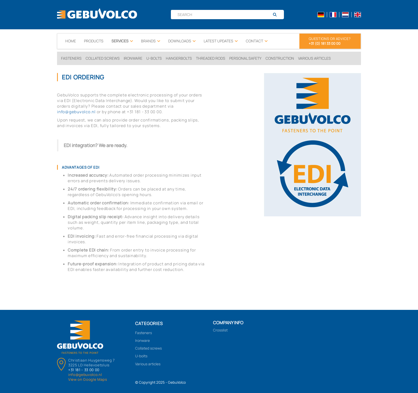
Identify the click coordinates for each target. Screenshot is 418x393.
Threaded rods (210, 58)
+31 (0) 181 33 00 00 (324, 43)
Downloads (182, 41)
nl (345, 14)
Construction (280, 58)
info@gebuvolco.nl (76, 112)
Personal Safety (245, 58)
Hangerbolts (179, 58)
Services (122, 41)
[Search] (277, 14)
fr (333, 14)
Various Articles (314, 58)
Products (93, 40)
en (357, 14)
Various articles (147, 364)
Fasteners (71, 58)
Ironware (133, 58)
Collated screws (103, 58)
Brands (150, 41)
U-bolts (154, 58)
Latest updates (221, 41)
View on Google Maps (87, 379)
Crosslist (220, 330)
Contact (257, 41)
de (320, 14)
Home (70, 40)
